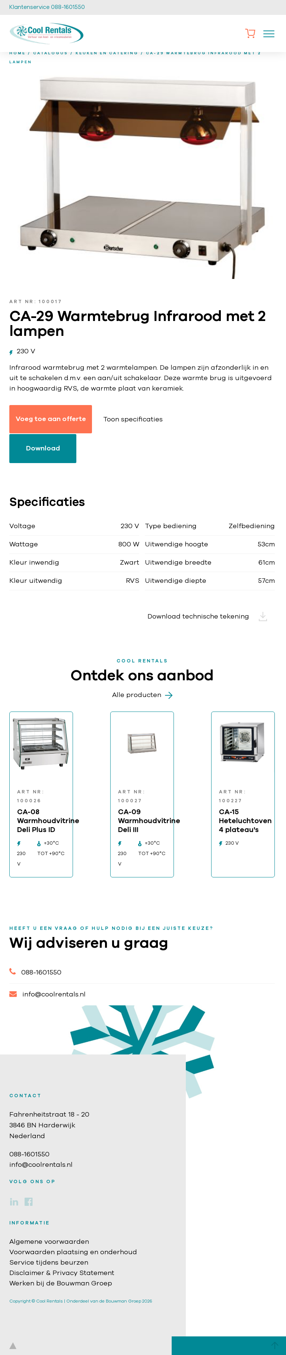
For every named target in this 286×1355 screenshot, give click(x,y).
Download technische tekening (211, 616)
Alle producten (142, 695)
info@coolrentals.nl (47, 994)
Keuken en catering (107, 53)
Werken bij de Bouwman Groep (60, 1283)
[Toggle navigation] (269, 33)
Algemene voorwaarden (49, 1242)
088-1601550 (35, 971)
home (17, 53)
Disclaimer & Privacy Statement (61, 1273)
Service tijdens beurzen (48, 1262)
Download (43, 448)
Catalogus (50, 53)
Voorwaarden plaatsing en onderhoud (73, 1252)
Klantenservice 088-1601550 (47, 7)
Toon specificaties (133, 419)
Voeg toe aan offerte (51, 419)
